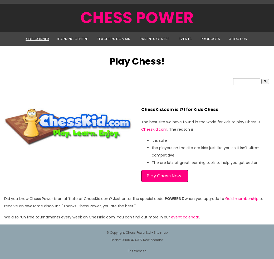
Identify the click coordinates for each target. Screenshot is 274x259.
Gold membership (241, 198)
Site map (161, 233)
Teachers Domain (114, 38)
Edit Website (137, 251)
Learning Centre (72, 38)
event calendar (185, 217)
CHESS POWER (137, 18)
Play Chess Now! (165, 176)
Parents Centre (155, 38)
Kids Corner (37, 38)
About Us (238, 38)
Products (210, 38)
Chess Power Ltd (138, 233)
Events (185, 38)
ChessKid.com (154, 129)
